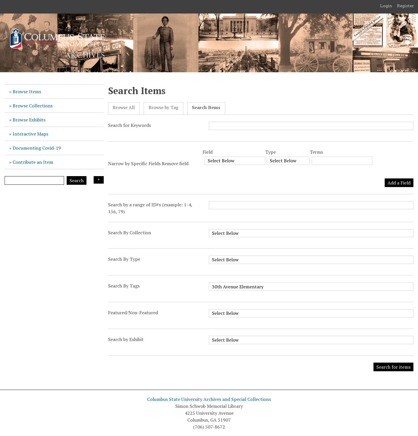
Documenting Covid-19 (37, 148)
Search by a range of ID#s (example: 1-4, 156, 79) (150, 208)
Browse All (124, 107)
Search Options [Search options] (98, 180)
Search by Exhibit (126, 339)
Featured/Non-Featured (133, 312)
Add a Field (399, 183)
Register (405, 5)
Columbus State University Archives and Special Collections (209, 399)
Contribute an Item (33, 162)
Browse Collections (33, 105)
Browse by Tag (163, 107)
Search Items (206, 107)
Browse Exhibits (29, 120)
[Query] (34, 180)
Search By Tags (124, 286)
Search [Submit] (77, 180)
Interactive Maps (30, 134)
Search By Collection (129, 232)
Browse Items (27, 91)
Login (386, 5)
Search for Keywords (129, 125)
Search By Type (124, 259)
